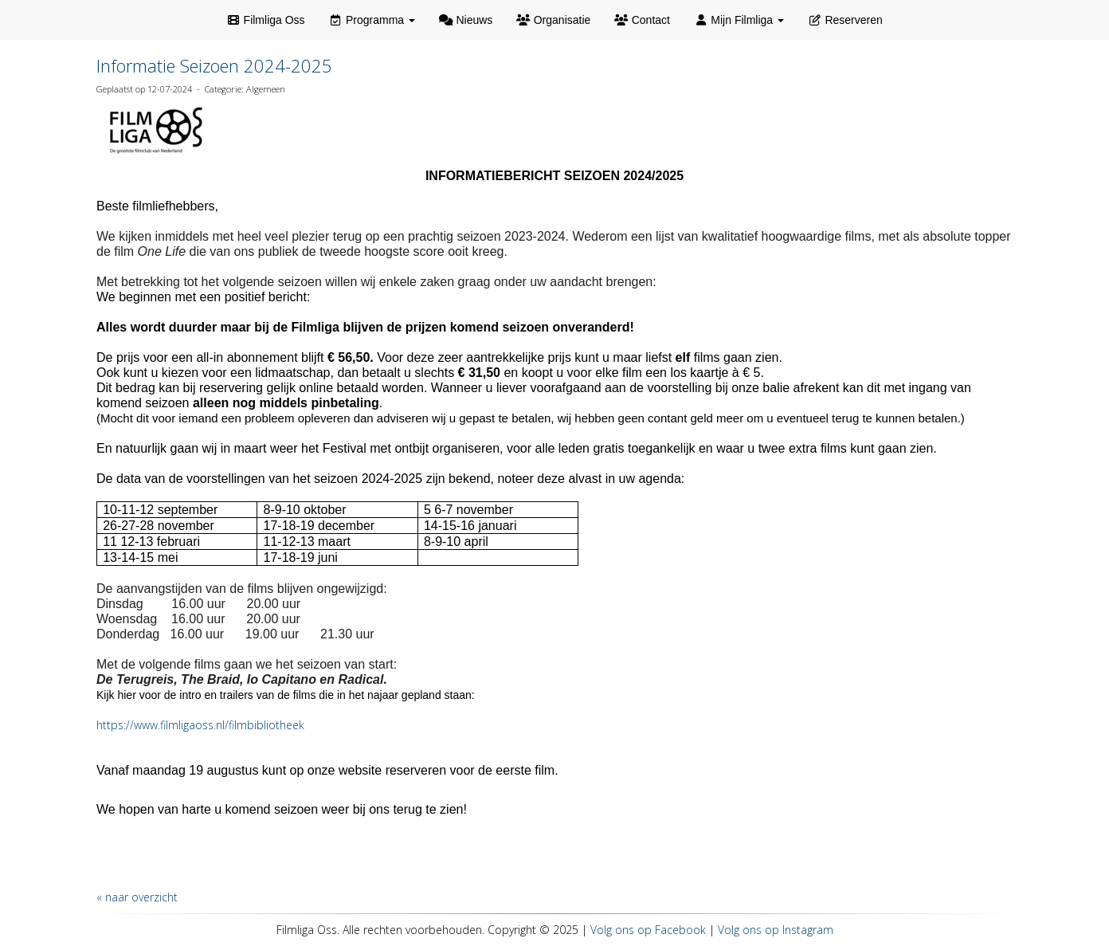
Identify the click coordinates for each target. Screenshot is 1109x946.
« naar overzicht (137, 897)
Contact (642, 20)
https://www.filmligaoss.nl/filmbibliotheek (200, 724)
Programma (372, 20)
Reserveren (845, 20)
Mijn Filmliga (739, 20)
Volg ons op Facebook (648, 929)
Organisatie (553, 20)
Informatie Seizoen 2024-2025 (214, 65)
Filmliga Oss (265, 20)
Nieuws (465, 20)
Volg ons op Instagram (775, 929)
